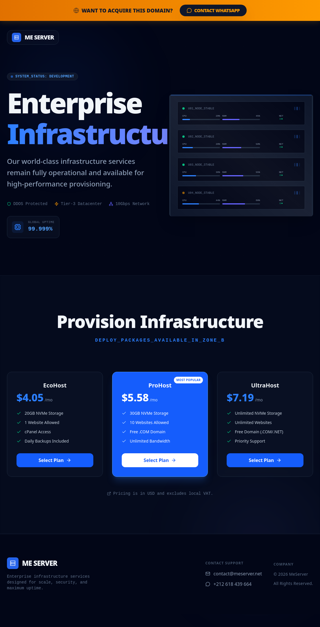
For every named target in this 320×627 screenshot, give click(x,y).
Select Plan (55, 460)
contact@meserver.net (234, 573)
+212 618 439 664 (229, 584)
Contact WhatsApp (213, 10)
